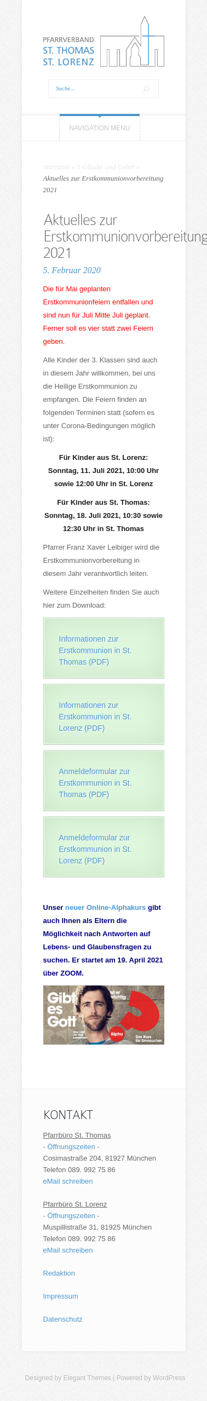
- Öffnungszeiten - (71, 1147)
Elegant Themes (87, 1378)
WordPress (169, 1378)
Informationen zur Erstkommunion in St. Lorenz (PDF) (95, 717)
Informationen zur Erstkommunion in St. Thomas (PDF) (95, 650)
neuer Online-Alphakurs (105, 907)
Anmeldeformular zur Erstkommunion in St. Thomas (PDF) (95, 783)
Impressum (60, 1296)
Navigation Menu (100, 128)
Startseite (56, 167)
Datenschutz (63, 1319)
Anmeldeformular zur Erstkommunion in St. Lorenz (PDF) (95, 849)
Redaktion (59, 1273)
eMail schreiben (68, 1181)
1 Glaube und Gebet (106, 167)
